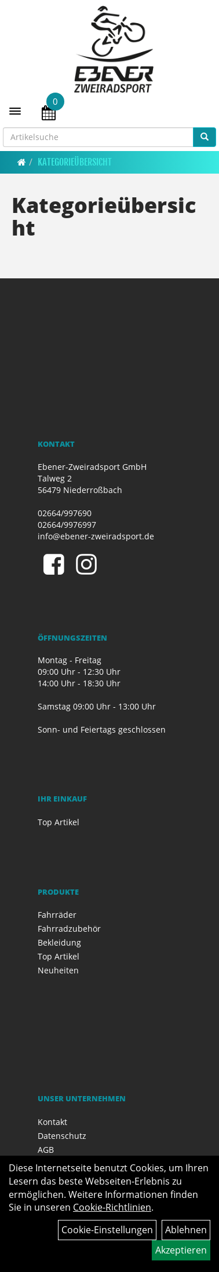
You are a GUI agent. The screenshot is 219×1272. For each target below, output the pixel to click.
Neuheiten (58, 970)
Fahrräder (57, 914)
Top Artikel (58, 822)
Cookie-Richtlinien (112, 1207)
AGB (46, 1149)
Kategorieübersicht (75, 162)
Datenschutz (62, 1135)
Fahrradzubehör (69, 928)
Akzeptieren (181, 1250)
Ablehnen (186, 1229)
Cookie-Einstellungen (107, 1229)
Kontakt (52, 1121)
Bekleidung (59, 942)
